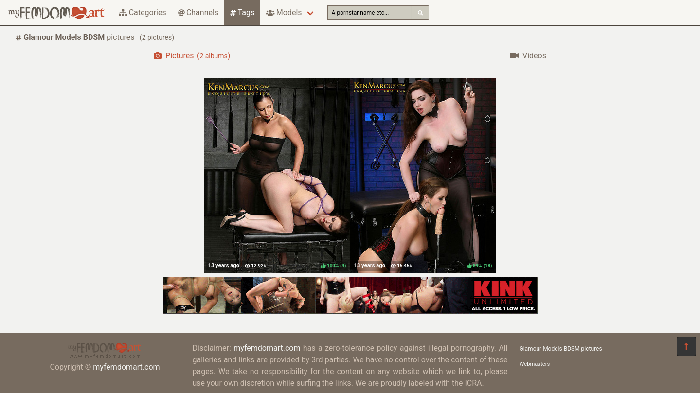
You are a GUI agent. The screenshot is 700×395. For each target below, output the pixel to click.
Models (284, 12)
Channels (198, 12)
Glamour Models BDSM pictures (561, 348)
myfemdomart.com (126, 367)
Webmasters (535, 364)
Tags (242, 12)
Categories (142, 12)
